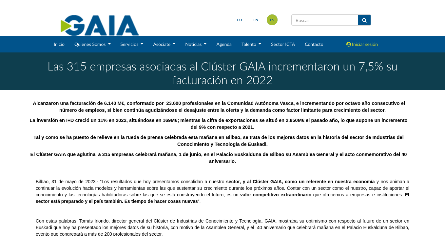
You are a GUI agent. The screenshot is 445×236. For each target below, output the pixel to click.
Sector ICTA (283, 44)
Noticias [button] (194, 44)
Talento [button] (250, 44)
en (255, 20)
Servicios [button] (130, 44)
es (272, 20)
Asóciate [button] (162, 44)
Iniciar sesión (362, 44)
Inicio (59, 44)
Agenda (224, 44)
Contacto (314, 44)
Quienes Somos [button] (90, 44)
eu (239, 20)
